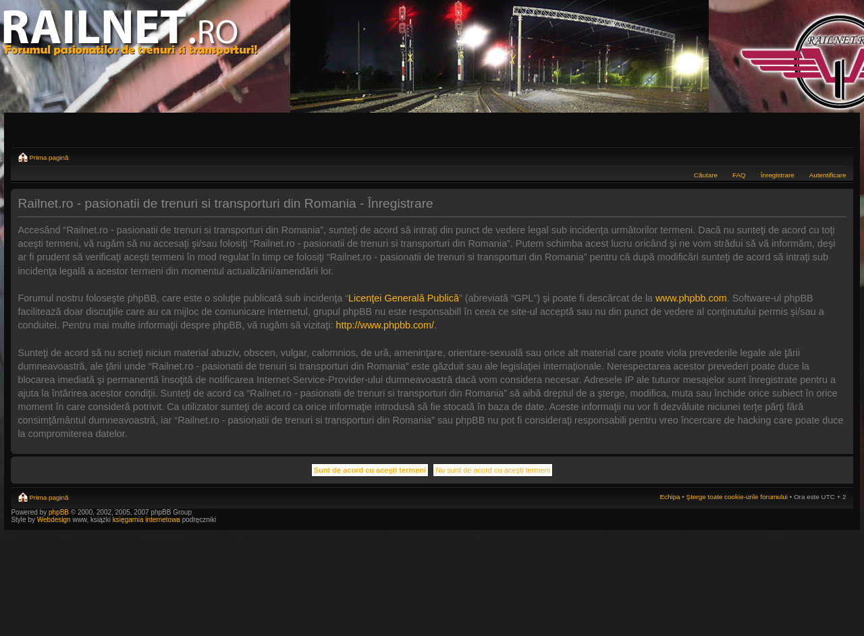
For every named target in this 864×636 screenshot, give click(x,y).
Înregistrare (777, 175)
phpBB (59, 512)
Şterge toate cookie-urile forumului (737, 496)
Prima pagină (48, 157)
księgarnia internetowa (146, 519)
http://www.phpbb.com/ (385, 325)
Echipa (669, 496)
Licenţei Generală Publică (403, 298)
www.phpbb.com (691, 298)
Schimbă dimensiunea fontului (836, 156)
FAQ (739, 175)
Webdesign (55, 519)
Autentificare (827, 175)
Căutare (706, 175)
